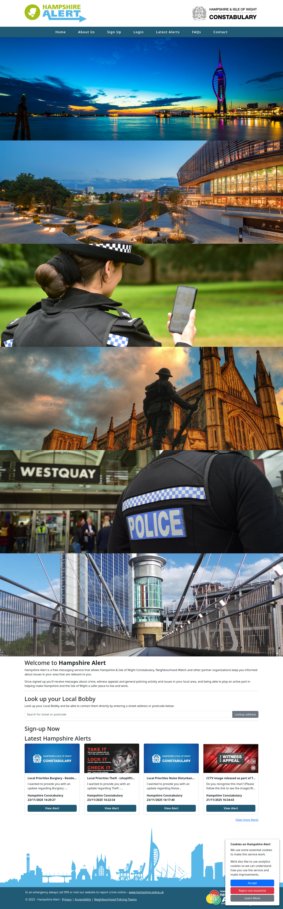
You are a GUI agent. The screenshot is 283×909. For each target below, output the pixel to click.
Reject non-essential (252, 891)
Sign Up (114, 32)
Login (139, 32)
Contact (220, 32)
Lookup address (245, 714)
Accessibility (83, 899)
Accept (252, 883)
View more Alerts (247, 820)
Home (60, 32)
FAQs (196, 32)
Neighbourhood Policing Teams (115, 899)
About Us (86, 32)
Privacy (67, 899)
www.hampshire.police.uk (146, 892)
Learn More (252, 898)
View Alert (52, 808)
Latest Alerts (168, 32)
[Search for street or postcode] (128, 714)
